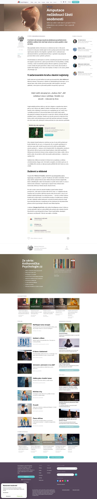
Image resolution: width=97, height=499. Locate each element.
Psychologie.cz (23, 2)
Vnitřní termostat (47, 442)
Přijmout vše (19, 496)
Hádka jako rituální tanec (84, 64)
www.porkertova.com (38, 249)
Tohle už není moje (60, 306)
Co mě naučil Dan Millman (31, 282)
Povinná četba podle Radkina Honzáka (34, 276)
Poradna (43, 2)
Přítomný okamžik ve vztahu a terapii (34, 286)
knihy (19, 55)
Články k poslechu (77, 36)
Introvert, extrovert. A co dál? (85, 56)
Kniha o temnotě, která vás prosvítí (33, 270)
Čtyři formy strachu (64, 364)
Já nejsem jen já (82, 40)
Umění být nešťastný (23, 306)
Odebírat (76, 474)
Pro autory (49, 470)
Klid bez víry (81, 72)
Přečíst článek (49, 134)
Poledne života (63, 348)
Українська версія (61, 484)
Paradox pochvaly (35, 442)
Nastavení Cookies (76, 489)
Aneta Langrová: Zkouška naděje (68, 387)
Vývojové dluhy (63, 333)
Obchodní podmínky (66, 489)
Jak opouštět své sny (48, 306)
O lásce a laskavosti (40, 351)
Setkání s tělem (81, 48)
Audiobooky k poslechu (65, 321)
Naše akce (41, 480)
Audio (36, 2)
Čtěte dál (20, 321)
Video (39, 2)
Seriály (47, 2)
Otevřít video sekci (69, 426)
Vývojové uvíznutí (50, 128)
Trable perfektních (72, 306)
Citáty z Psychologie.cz (56, 457)
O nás (54, 2)
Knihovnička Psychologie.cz (38, 36)
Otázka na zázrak (29, 284)
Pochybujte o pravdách (30, 274)
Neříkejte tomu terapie (41, 325)
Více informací (5, 492)
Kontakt (48, 472)
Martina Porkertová (20, 43)
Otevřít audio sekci (69, 370)
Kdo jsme (49, 468)
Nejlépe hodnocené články (40, 457)
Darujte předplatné (26, 479)
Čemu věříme (38, 418)
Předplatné (75, 2)
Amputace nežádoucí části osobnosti (33, 278)
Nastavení (8, 496)
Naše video (61, 374)
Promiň (35, 405)
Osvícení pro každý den (30, 280)
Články (32, 2)
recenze (19, 56)
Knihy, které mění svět (30, 272)
